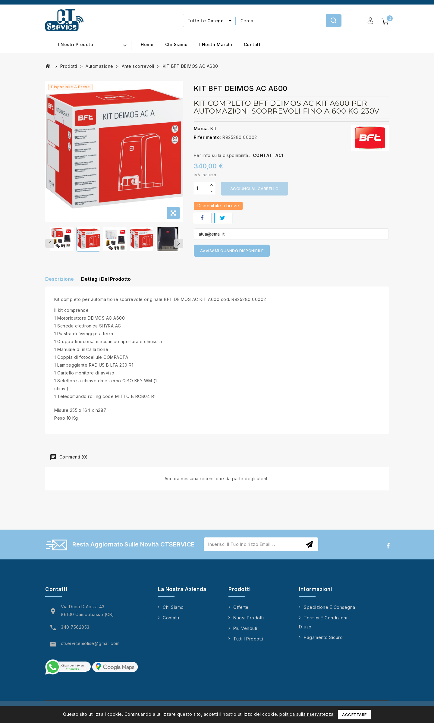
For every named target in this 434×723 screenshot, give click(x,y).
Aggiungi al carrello (254, 188)
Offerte (241, 610)
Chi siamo (176, 44)
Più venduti (245, 631)
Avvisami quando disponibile (232, 250)
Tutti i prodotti (248, 642)
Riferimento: (207, 137)
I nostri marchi (215, 44)
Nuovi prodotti (248, 621)
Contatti (253, 44)
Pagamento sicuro (323, 640)
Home (147, 44)
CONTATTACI (268, 155)
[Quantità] (201, 188)
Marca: (201, 128)
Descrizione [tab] (59, 282)
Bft (213, 128)
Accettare (354, 714)
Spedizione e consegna (329, 610)
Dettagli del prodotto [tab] (111, 282)
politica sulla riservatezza (306, 714)
